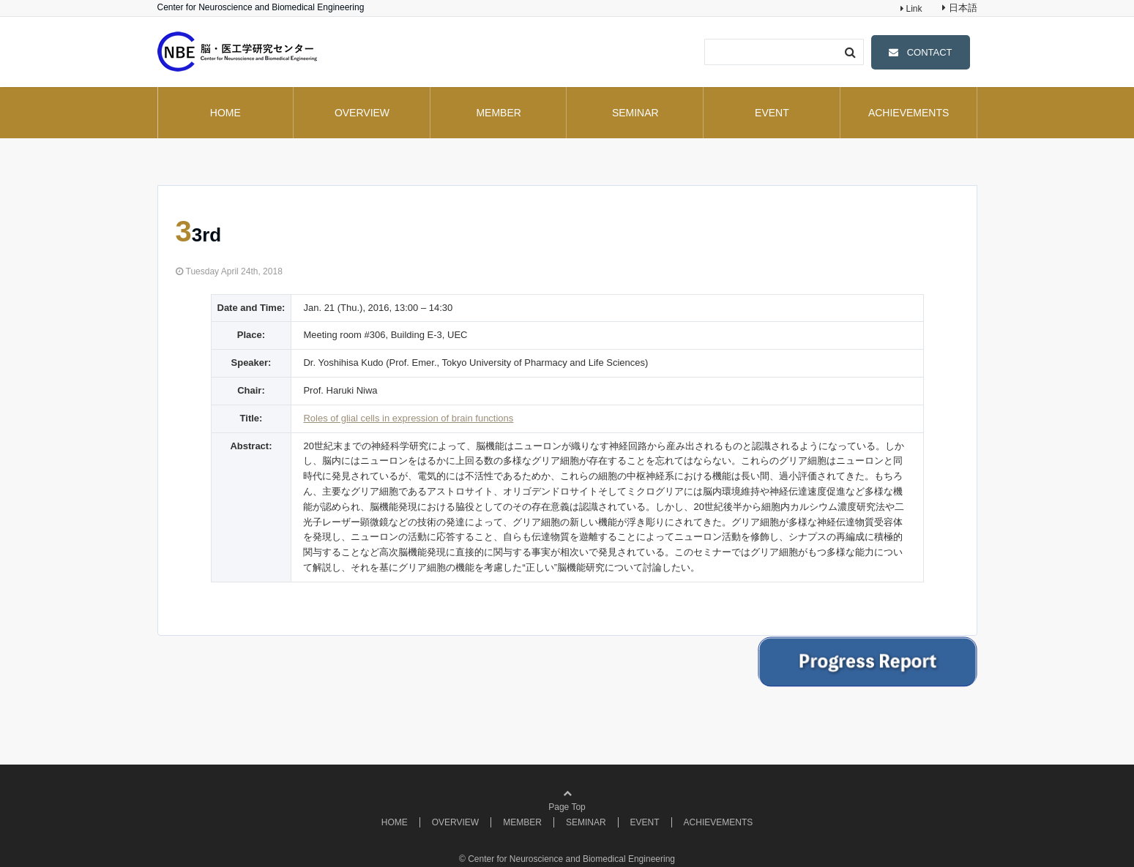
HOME (225, 113)
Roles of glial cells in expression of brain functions (408, 418)
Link (912, 9)
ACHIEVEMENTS (908, 113)
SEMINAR (635, 113)
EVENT (772, 113)
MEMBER (498, 113)
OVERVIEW (362, 113)
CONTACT (929, 52)
